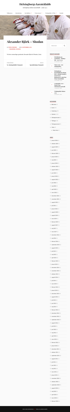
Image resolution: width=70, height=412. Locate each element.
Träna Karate (38, 13)
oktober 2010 (55, 381)
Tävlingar (54, 120)
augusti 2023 (55, 169)
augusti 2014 (55, 277)
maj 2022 (54, 186)
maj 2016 (54, 238)
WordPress (31, 409)
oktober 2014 (55, 274)
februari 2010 (55, 401)
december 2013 (55, 293)
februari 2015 (55, 261)
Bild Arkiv (54, 104)
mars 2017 (54, 231)
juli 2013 (54, 300)
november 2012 (55, 316)
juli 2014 (54, 280)
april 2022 (54, 189)
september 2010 (56, 384)
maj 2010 (54, 391)
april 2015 (54, 257)
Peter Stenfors (13, 47)
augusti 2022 (55, 179)
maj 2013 (54, 306)
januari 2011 (55, 375)
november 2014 (55, 270)
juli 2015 (54, 251)
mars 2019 (54, 218)
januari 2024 (55, 163)
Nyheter (18, 49)
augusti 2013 (55, 296)
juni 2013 (54, 303)
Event (53, 107)
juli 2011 (54, 362)
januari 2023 (55, 176)
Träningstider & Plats (50, 13)
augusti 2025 (55, 146)
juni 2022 (54, 182)
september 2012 (56, 319)
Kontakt (61, 13)
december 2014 (55, 267)
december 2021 (55, 195)
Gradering (13, 49)
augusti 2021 (55, 202)
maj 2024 (54, 159)
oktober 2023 (55, 166)
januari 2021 (55, 208)
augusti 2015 (55, 248)
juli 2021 (54, 205)
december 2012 (55, 313)
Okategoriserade (56, 117)
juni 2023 (54, 173)
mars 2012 (54, 339)
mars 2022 (54, 192)
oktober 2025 (55, 143)
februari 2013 (55, 309)
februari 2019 (55, 221)
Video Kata (55, 130)
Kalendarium (18, 13)
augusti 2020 (55, 212)
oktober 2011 (55, 352)
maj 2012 (54, 332)
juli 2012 (54, 326)
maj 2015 (54, 254)
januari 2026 (55, 140)
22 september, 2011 (27, 47)
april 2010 (54, 394)
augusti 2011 (55, 358)
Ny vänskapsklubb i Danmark (15, 65)
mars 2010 (54, 398)
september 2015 (56, 244)
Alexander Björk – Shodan (25, 42)
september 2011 (56, 355)
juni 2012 (54, 329)
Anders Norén (43, 409)
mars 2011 (54, 371)
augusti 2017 (55, 225)
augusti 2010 (55, 388)
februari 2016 (55, 241)
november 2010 (55, 378)
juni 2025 (54, 150)
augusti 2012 (55, 323)
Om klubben (27, 13)
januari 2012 (55, 345)
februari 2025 (55, 153)
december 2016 (55, 234)
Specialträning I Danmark (36, 65)
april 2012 (54, 336)
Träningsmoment (56, 124)
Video (53, 127)
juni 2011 (54, 365)
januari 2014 (55, 290)
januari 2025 (55, 156)
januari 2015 (55, 264)
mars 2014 (54, 283)
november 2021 (55, 199)
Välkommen (9, 13)
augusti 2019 (55, 215)
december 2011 (55, 349)
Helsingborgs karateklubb (35, 4)
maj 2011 (54, 368)
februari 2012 (55, 342)
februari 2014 (55, 287)
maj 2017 (54, 228)
